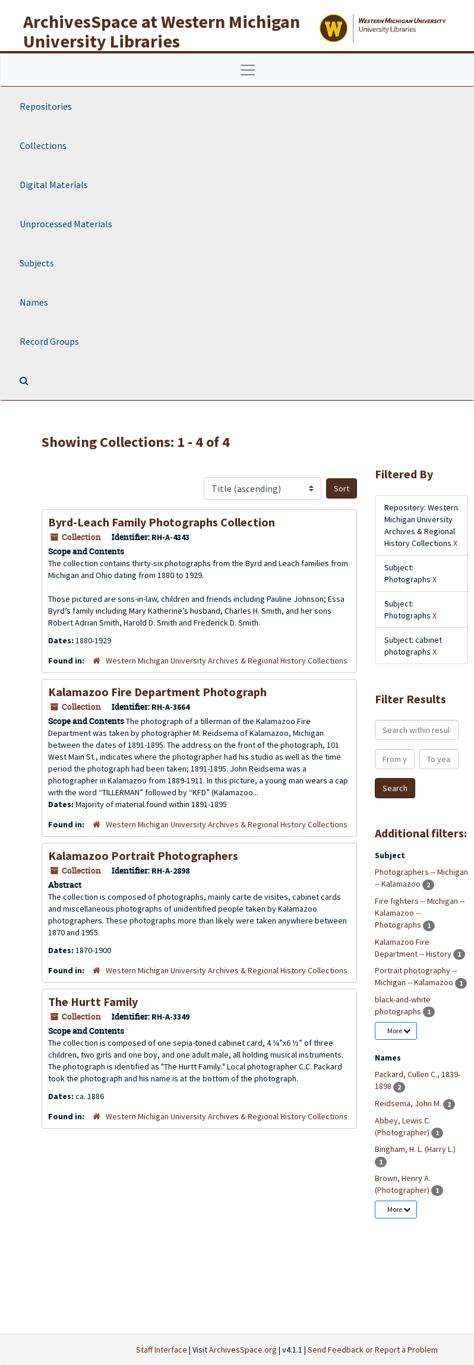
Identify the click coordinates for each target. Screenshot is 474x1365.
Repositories (46, 106)
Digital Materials (54, 185)
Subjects (37, 263)
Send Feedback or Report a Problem (373, 1349)
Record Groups (49, 341)
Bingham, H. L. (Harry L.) (415, 1149)
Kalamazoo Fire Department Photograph (157, 691)
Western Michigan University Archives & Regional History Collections (226, 660)
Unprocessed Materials (66, 224)
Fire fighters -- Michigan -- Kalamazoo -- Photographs (419, 913)
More (398, 1030)
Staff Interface (161, 1349)
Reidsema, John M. (409, 1103)
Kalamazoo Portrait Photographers (143, 855)
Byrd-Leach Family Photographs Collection (161, 522)
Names (34, 302)
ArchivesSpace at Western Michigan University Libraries (161, 31)
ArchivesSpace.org (243, 1349)
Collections (43, 145)
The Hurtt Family (93, 1001)
